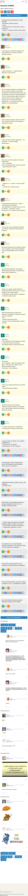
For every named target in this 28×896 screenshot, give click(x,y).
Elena (6, 242)
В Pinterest (20, 39)
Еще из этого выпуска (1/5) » (14, 15)
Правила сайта (2, 894)
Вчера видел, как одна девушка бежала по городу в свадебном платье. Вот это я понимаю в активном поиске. (13, 504)
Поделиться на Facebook (15, 39)
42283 (11, 729)
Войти (23, 1)
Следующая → (12, 853)
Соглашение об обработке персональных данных (15, 894)
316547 (11, 741)
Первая (2, 628)
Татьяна (8, 714)
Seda (11, 649)
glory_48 (8, 728)
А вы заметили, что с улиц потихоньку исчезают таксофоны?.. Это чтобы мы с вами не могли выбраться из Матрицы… (13, 545)
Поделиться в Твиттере (23, 39)
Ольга (7, 757)
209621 (11, 785)
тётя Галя (8, 740)
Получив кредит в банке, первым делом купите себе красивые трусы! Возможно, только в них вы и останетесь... (12, 464)
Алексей (6, 198)
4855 (15, 636)
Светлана (6, 263)
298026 (11, 716)
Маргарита (7, 45)
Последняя (3, 631)
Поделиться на (18, 39)
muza (11, 635)
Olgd (7, 784)
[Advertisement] (14, 872)
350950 (15, 651)
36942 (11, 758)
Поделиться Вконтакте (13, 39)
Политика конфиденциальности (6, 891)
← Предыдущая (4, 853)
